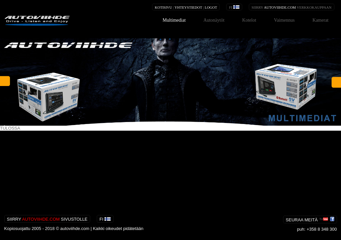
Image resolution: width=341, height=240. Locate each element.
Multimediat (174, 20)
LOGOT (211, 7)
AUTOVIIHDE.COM (280, 7)
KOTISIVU (163, 7)
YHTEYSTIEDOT (188, 7)
